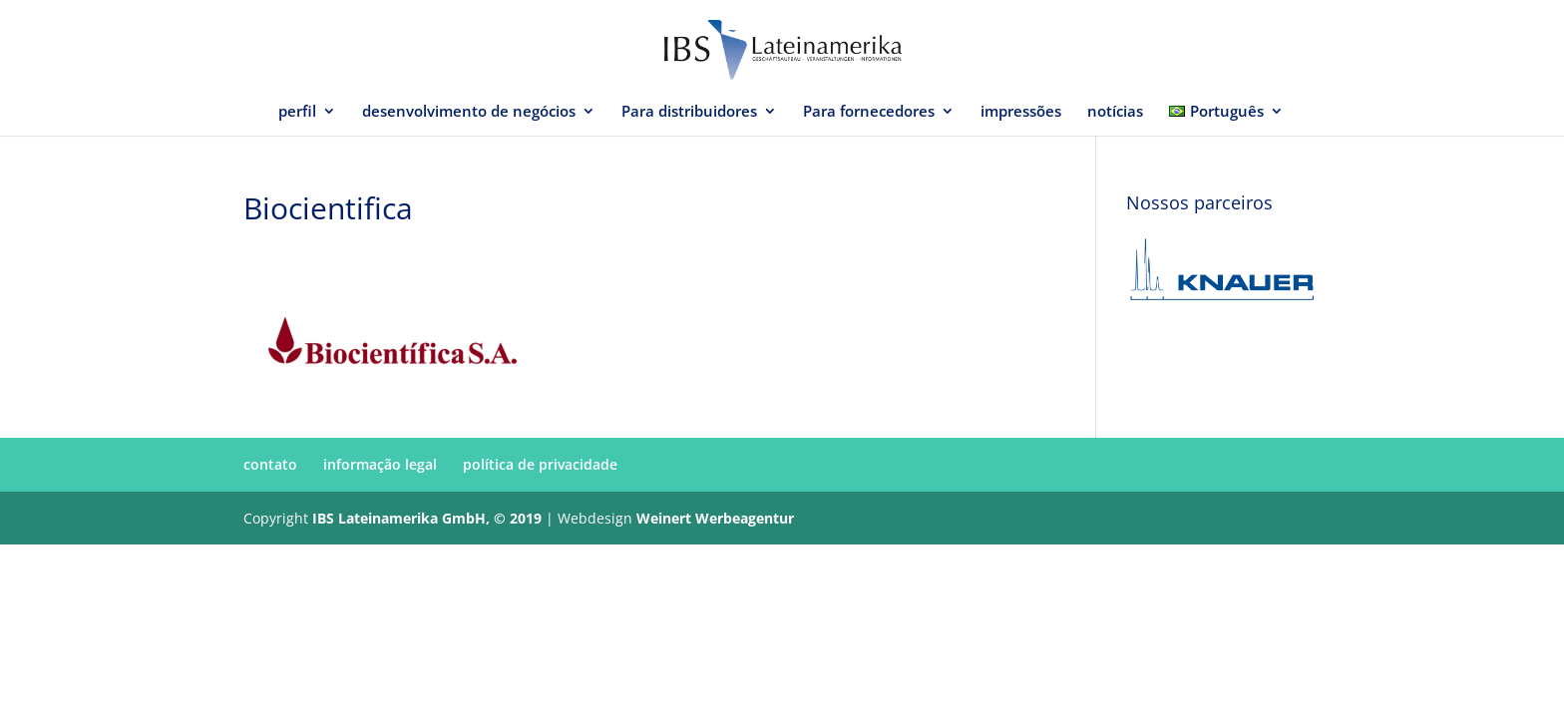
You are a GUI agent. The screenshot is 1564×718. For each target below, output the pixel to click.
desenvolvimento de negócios (469, 112)
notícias (1115, 112)
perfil (297, 112)
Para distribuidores (689, 112)
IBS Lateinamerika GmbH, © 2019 (427, 518)
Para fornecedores (869, 112)
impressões (1020, 112)
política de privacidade (540, 464)
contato (270, 464)
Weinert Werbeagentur (715, 518)
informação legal (380, 464)
